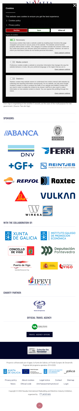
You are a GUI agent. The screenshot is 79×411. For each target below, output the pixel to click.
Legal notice (45, 380)
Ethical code (26, 384)
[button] (39, 405)
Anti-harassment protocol (47, 384)
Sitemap (70, 380)
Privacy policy (11, 380)
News (13, 384)
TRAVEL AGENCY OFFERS (39, 334)
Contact (58, 380)
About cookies (28, 380)
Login (66, 384)
